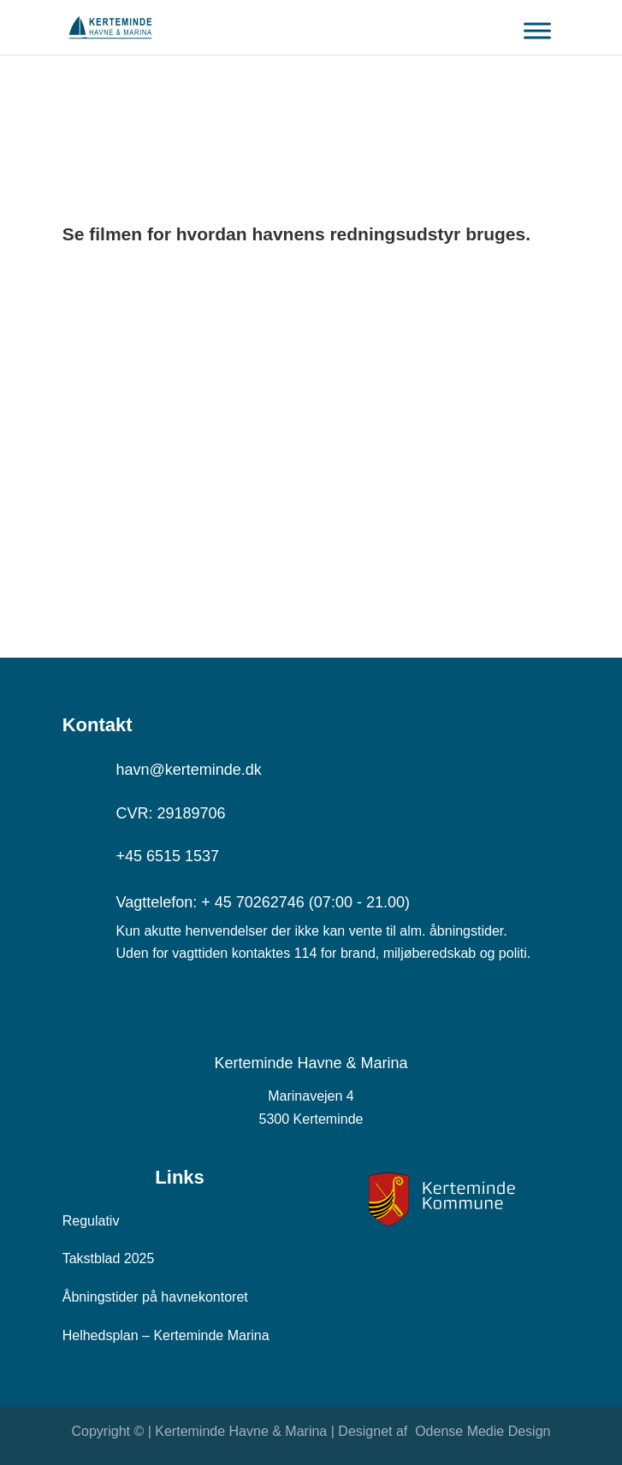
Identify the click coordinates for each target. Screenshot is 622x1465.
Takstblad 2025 (108, 1258)
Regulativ (91, 1221)
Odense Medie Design (481, 1431)
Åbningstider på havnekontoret (155, 1297)
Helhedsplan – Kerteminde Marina (166, 1335)
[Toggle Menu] (537, 37)
